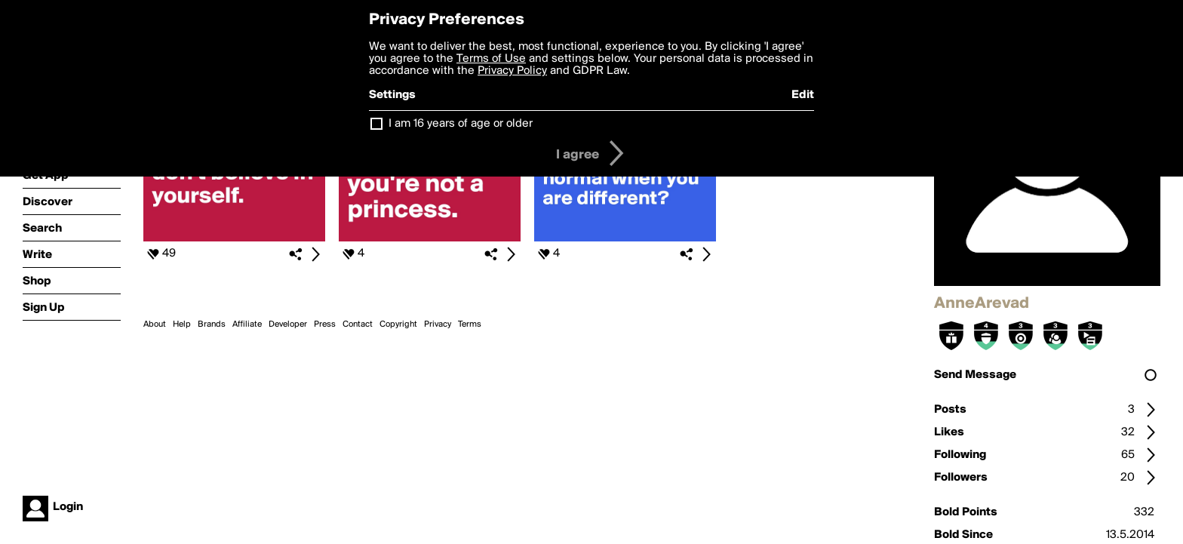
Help (182, 324)
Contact (358, 324)
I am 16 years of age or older (461, 124)
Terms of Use (491, 59)
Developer (288, 324)
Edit (802, 95)
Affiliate (247, 324)
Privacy (437, 324)
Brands (212, 324)
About (154, 324)
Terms (469, 324)
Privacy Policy (512, 71)
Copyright (398, 324)
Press (325, 324)
